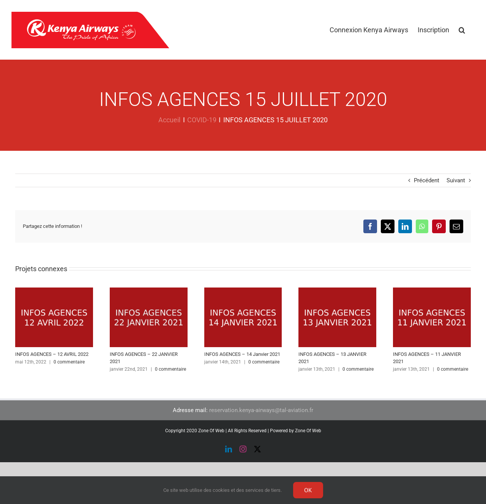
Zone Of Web (308, 430)
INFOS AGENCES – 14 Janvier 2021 (242, 354)
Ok (308, 490)
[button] (462, 30)
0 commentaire (69, 362)
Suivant (456, 180)
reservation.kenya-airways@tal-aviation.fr (261, 410)
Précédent (426, 180)
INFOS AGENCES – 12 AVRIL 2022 (51, 354)
